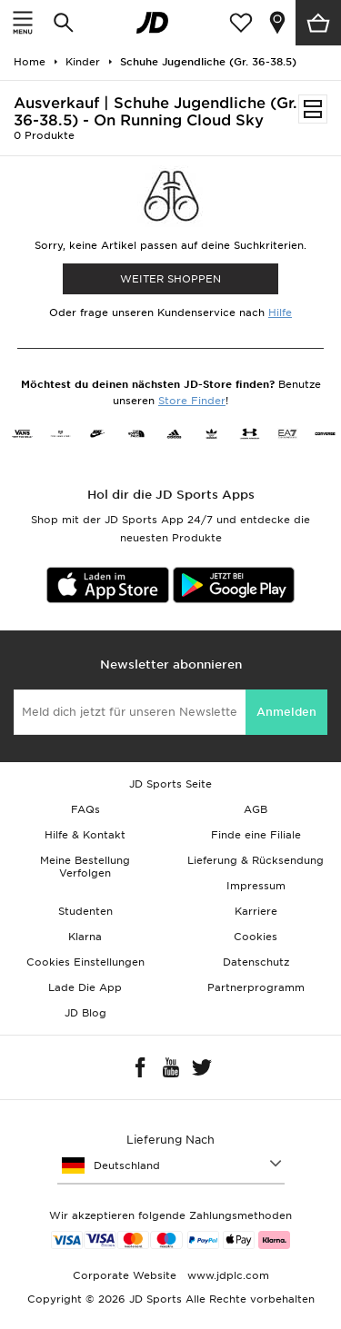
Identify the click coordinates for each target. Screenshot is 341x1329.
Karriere (256, 911)
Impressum (256, 885)
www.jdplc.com (226, 1275)
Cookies (255, 936)
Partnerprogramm (256, 987)
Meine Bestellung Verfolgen (85, 866)
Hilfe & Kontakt (85, 834)
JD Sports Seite (170, 784)
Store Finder (192, 400)
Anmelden (286, 712)
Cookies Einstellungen (85, 962)
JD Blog (85, 1013)
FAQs (85, 809)
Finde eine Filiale (256, 834)
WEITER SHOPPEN (170, 279)
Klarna (85, 936)
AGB (255, 809)
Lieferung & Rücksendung (255, 860)
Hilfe (280, 312)
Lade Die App (85, 987)
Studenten (85, 911)
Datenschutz (256, 962)
